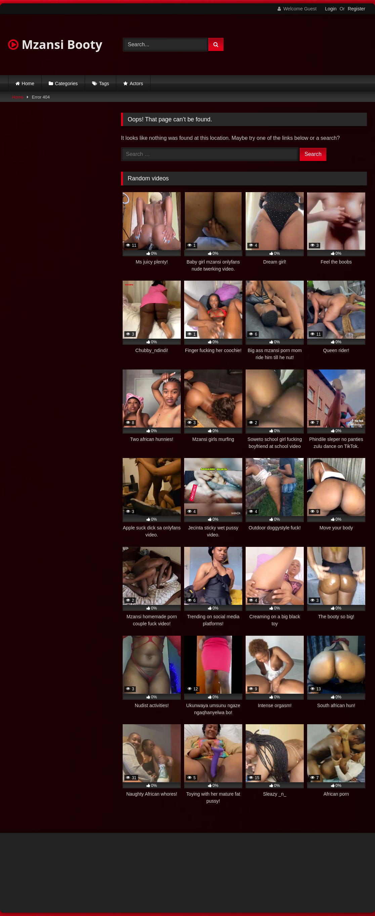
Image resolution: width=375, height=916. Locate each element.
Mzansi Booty (55, 44)
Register (356, 8)
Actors (136, 83)
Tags (104, 83)
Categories (66, 83)
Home (28, 83)
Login (330, 8)
